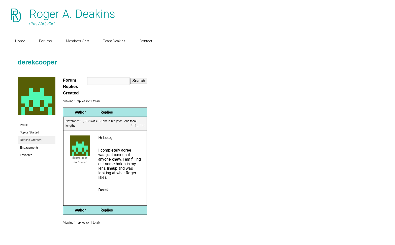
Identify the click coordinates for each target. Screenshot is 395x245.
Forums (45, 41)
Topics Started (29, 132)
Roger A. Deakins (72, 14)
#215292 (137, 126)
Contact (146, 41)
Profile (24, 125)
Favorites (26, 155)
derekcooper (37, 62)
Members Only (77, 41)
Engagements (29, 147)
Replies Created (31, 140)
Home (20, 41)
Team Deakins (114, 41)
